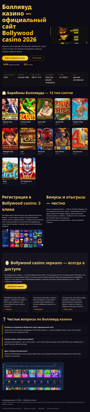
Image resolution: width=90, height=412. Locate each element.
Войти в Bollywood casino (15, 58)
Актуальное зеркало (16, 286)
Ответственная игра (53, 408)
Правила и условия (30, 408)
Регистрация (37, 58)
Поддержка (41, 408)
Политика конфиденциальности (12, 408)
